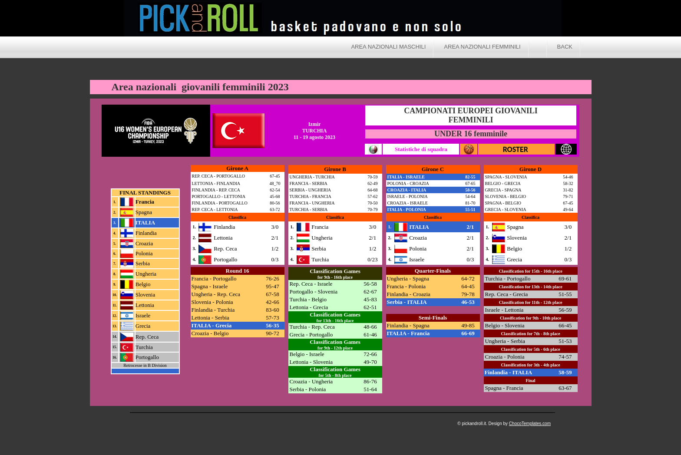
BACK (564, 46)
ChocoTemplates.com (530, 423)
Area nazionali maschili (388, 46)
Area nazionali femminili (482, 46)
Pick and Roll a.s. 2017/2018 (423, 19)
